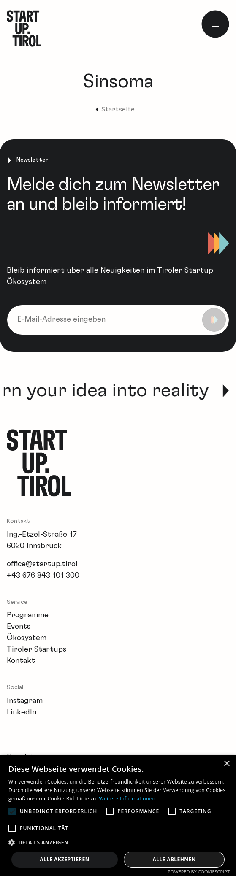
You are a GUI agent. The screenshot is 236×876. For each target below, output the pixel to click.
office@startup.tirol (42, 564)
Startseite (118, 109)
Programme (28, 615)
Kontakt (21, 661)
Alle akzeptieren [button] (65, 859)
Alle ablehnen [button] (174, 859)
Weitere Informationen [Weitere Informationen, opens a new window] (127, 798)
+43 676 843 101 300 (43, 575)
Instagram (25, 701)
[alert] (118, 815)
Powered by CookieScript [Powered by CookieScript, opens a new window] (199, 871)
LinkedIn (21, 712)
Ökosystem (26, 638)
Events (18, 626)
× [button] (226, 764)
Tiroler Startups (36, 649)
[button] (118, 842)
